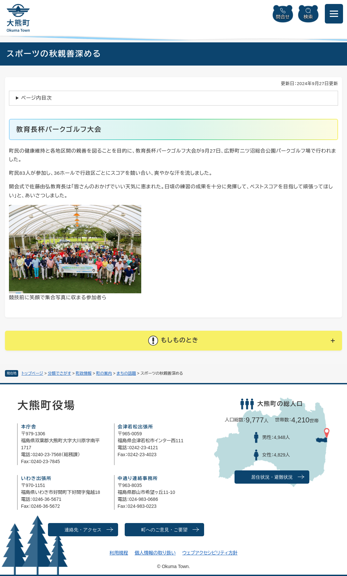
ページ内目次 (36, 98)
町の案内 (104, 373)
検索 (308, 17)
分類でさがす (59, 373)
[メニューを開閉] (334, 14)
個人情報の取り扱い (155, 552)
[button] (173, 341)
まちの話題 (126, 373)
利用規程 (118, 552)
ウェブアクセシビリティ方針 (210, 552)
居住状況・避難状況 (272, 477)
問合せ (283, 17)
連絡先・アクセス (83, 529)
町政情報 (84, 373)
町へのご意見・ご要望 (164, 529)
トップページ (32, 373)
